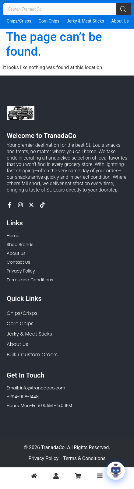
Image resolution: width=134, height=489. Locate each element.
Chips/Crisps (19, 21)
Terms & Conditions (84, 458)
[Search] (123, 9)
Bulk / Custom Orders (32, 354)
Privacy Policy (44, 458)
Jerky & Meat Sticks (85, 21)
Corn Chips (49, 21)
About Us (120, 21)
